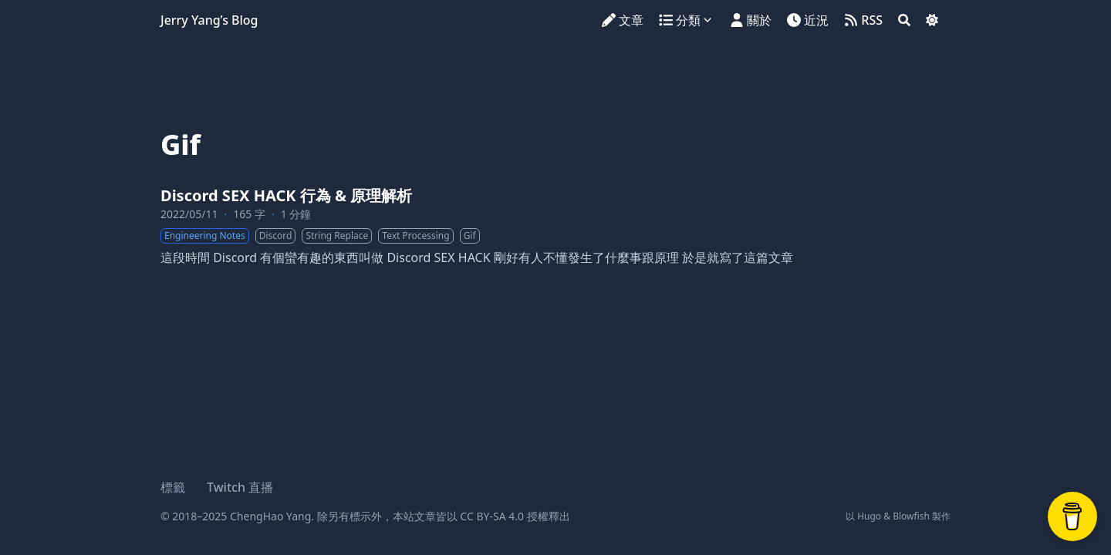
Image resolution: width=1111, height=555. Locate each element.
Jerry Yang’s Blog (209, 20)
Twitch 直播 (240, 487)
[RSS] (863, 20)
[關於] (751, 20)
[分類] (688, 20)
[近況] (808, 20)
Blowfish (911, 516)
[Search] (904, 20)
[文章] (622, 20)
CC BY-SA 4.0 (492, 516)
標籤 (172, 487)
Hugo (869, 516)
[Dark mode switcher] (932, 20)
